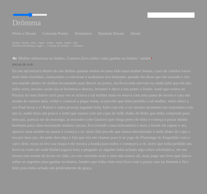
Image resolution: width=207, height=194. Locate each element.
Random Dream (111, 33)
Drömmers (83, 33)
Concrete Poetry (55, 33)
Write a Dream (24, 33)
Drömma (26, 22)
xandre (145, 58)
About (135, 33)
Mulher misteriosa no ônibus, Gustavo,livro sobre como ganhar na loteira (77, 58)
